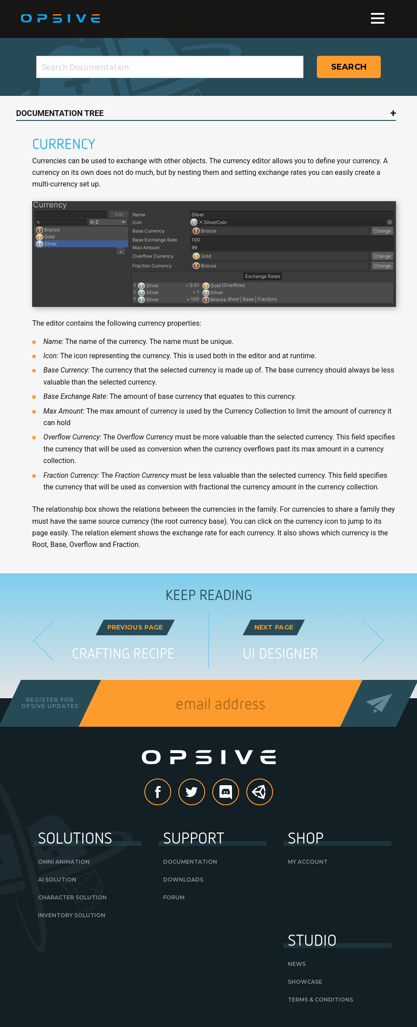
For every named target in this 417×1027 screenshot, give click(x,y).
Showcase (305, 981)
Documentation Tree (60, 113)
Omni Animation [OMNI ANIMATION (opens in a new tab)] (64, 861)
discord (238, 792)
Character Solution (72, 897)
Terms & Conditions (320, 999)
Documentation (190, 861)
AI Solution (57, 879)
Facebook (170, 792)
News (297, 964)
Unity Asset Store (260, 796)
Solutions (75, 837)
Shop (306, 837)
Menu (377, 18)
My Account (308, 861)
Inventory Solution (71, 915)
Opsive (61, 18)
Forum (174, 897)
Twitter (204, 792)
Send (379, 703)
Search (349, 67)
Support (193, 837)
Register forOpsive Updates (50, 702)
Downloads (183, 879)
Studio (312, 939)
